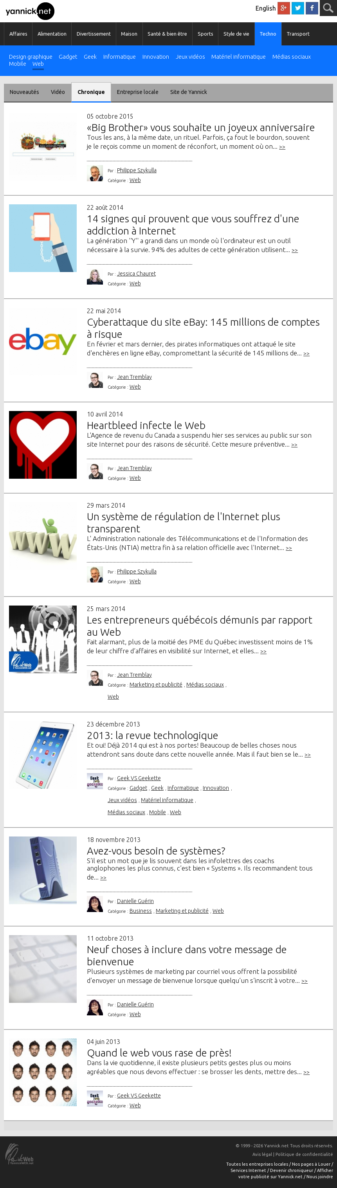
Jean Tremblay (134, 377)
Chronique (91, 92)
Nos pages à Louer (312, 1164)
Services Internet (249, 1170)
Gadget (68, 57)
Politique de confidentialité (304, 1154)
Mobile (17, 64)
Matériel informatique (238, 57)
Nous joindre (319, 1176)
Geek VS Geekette (139, 778)
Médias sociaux (291, 57)
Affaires (18, 33)
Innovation (155, 57)
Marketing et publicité (156, 684)
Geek (90, 57)
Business (141, 911)
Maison (129, 33)
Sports (205, 33)
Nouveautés (24, 92)
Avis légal (262, 1154)
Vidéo (58, 92)
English (266, 8)
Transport (298, 33)
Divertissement (94, 33)
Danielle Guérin (135, 901)
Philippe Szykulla (137, 170)
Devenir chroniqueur (292, 1170)
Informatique (119, 57)
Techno (268, 33)
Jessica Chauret (136, 273)
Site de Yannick (188, 92)
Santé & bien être (167, 33)
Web (38, 64)
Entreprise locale (138, 92)
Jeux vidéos (190, 57)
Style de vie (236, 33)
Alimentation (52, 33)
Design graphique (30, 57)
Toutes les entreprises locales (257, 1164)
